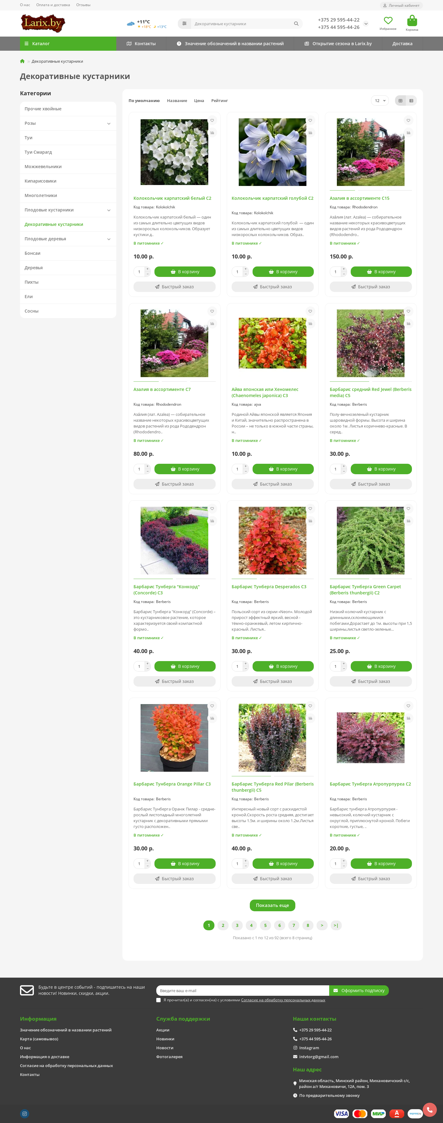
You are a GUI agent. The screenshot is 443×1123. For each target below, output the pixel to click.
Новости (165, 1047)
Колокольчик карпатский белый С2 (172, 198)
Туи (28, 137)
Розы (69, 123)
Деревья (34, 267)
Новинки (165, 1039)
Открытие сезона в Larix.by (338, 43)
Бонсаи (32, 253)
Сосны (31, 311)
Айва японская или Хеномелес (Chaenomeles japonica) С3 (265, 392)
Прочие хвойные (43, 109)
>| (336, 925)
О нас (25, 4)
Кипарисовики (40, 181)
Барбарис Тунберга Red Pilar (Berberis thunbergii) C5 (273, 787)
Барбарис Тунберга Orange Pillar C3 (172, 784)
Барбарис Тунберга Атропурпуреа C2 (370, 784)
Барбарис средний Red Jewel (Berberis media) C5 (371, 392)
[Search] (247, 23)
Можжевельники (43, 166)
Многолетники (41, 195)
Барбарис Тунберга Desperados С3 (269, 586)
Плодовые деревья (69, 238)
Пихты (31, 282)
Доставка (403, 43)
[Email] (242, 990)
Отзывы (83, 4)
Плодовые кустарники (69, 210)
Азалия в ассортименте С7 (162, 389)
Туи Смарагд (38, 152)
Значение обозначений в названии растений (230, 43)
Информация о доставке (44, 1056)
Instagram (309, 1047)
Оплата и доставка (53, 4)
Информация (38, 1018)
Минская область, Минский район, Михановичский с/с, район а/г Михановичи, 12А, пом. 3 (354, 1083)
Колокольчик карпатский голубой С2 (272, 198)
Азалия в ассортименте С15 (359, 198)
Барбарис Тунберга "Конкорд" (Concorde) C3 (167, 590)
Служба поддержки (183, 1018)
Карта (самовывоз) (39, 1039)
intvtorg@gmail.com (318, 1056)
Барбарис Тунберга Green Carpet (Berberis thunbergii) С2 (365, 590)
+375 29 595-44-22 (339, 20)
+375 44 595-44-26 (339, 27)
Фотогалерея (169, 1056)
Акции (163, 1030)
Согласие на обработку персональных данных (66, 1065)
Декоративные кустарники (54, 224)
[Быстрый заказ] (175, 287)
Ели (29, 296)
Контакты (141, 43)
